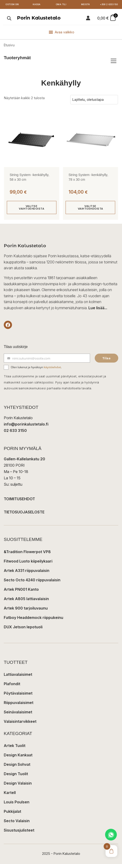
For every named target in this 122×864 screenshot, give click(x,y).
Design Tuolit (16, 773)
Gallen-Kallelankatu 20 (24, 459)
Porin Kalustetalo (39, 18)
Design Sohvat (17, 764)
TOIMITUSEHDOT (19, 499)
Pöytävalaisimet (18, 693)
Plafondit (12, 683)
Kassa (37, 4)
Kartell (10, 792)
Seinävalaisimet (18, 712)
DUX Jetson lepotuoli (23, 627)
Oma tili (61, 4)
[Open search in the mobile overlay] (9, 18)
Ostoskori (12, 4)
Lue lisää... (97, 307)
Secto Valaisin (17, 820)
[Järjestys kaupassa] (94, 99)
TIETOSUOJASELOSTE (24, 512)
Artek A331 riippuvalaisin (26, 570)
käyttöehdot (52, 367)
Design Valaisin (18, 783)
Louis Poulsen (16, 802)
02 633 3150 (15, 430)
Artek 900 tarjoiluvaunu (26, 608)
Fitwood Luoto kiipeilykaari (28, 561)
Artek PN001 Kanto (21, 589)
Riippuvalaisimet (18, 702)
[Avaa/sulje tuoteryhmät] (113, 61)
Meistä (85, 4)
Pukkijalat (12, 811)
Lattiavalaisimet (18, 674)
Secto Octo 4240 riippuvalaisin (32, 580)
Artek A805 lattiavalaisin (26, 598)
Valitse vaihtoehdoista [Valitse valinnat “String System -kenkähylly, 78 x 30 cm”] (90, 207)
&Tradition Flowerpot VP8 (27, 551)
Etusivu (9, 45)
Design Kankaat (18, 755)
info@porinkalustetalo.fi (26, 424)
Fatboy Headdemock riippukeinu (33, 617)
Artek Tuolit (14, 745)
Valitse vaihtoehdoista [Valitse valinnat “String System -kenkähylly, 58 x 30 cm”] (31, 207)
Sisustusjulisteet (19, 830)
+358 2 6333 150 (109, 4)
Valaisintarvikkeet (20, 721)
